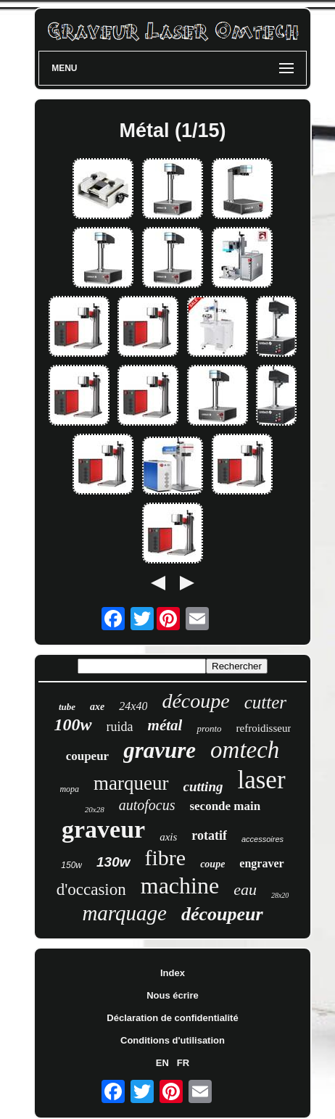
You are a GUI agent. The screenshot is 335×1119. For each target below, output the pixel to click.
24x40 (133, 706)
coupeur (87, 756)
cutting (203, 786)
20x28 (94, 809)
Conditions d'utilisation (172, 1040)
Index (172, 972)
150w (71, 865)
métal (165, 725)
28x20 (280, 895)
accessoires (262, 839)
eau (245, 889)
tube (67, 706)
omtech (244, 750)
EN (162, 1062)
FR (183, 1062)
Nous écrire (172, 995)
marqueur (131, 783)
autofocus (147, 805)
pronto (209, 728)
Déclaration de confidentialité (172, 1017)
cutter (265, 702)
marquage (124, 913)
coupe (212, 864)
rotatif (209, 835)
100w (73, 724)
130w (113, 862)
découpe (195, 701)
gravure (159, 750)
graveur (103, 829)
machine (180, 885)
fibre (165, 858)
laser (261, 780)
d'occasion (91, 889)
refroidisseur (263, 728)
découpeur (222, 914)
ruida (120, 726)
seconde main (224, 806)
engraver (261, 863)
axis (168, 837)
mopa (69, 789)
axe (97, 706)
